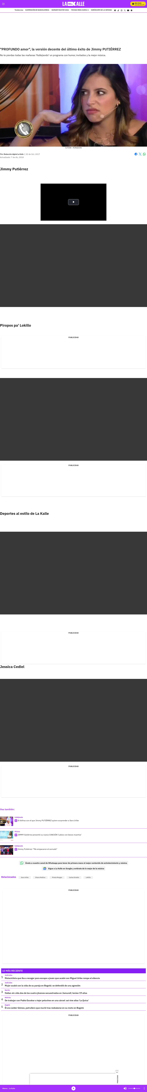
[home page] (74, 3)
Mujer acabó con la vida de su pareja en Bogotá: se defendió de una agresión (42, 985)
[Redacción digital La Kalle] (14, 154)
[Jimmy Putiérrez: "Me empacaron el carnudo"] (6, 850)
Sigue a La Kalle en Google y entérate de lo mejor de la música (73, 868)
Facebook (135, 154)
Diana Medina (40, 877)
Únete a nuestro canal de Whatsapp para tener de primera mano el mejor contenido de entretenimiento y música (73, 863)
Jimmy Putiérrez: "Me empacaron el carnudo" (37, 849)
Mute (125, 1088)
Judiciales (8, 975)
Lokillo (88, 877)
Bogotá (7, 1005)
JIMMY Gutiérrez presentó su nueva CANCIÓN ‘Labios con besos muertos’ (50, 835)
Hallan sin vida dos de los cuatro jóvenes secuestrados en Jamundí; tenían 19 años (46, 993)
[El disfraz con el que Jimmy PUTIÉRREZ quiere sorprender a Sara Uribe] (6, 821)
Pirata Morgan (57, 877)
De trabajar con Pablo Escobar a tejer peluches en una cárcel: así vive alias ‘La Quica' (47, 1000)
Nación (7, 990)
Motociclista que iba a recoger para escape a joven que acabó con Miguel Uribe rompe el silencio (52, 978)
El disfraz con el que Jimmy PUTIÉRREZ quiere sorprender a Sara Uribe (48, 820)
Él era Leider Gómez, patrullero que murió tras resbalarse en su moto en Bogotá (44, 1007)
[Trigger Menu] (3, 4)
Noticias (8, 998)
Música (17, 832)
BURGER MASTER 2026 (60, 10)
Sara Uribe (24, 877)
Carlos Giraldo (74, 877)
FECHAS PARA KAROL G (80, 10)
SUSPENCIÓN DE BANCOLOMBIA (37, 10)
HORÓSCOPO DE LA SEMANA (101, 10)
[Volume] (134, 1088)
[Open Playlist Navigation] (144, 1088)
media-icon (73, 1088)
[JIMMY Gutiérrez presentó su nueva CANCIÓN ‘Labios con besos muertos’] (6, 835)
